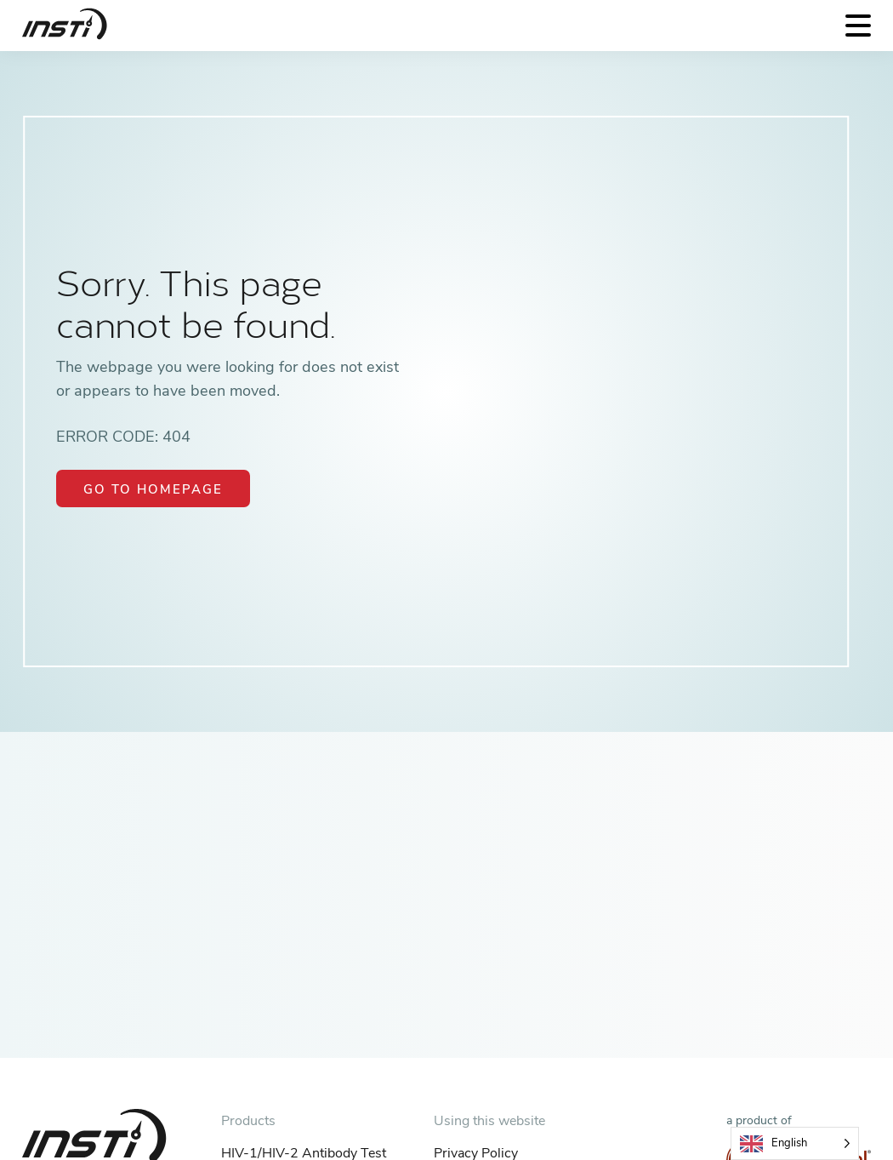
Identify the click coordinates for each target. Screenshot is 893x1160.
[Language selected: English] (795, 1143)
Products (248, 1120)
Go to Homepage (153, 489)
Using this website (489, 1120)
